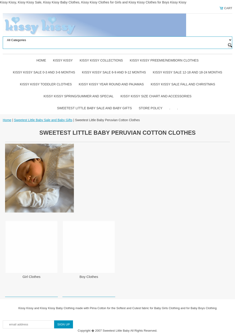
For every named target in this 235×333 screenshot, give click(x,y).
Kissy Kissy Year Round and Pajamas (111, 84)
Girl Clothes (31, 277)
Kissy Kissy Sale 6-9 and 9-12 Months (114, 72)
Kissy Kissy (63, 60)
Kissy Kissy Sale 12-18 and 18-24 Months (187, 72)
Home (41, 60)
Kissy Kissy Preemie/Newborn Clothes (164, 60)
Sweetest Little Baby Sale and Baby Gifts (94, 108)
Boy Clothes (89, 277)
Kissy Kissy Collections (101, 60)
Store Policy (150, 108)
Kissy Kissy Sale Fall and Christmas (183, 84)
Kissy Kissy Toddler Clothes (46, 84)
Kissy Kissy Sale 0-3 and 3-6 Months (44, 72)
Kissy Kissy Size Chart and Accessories (155, 96)
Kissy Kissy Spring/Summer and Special (79, 96)
